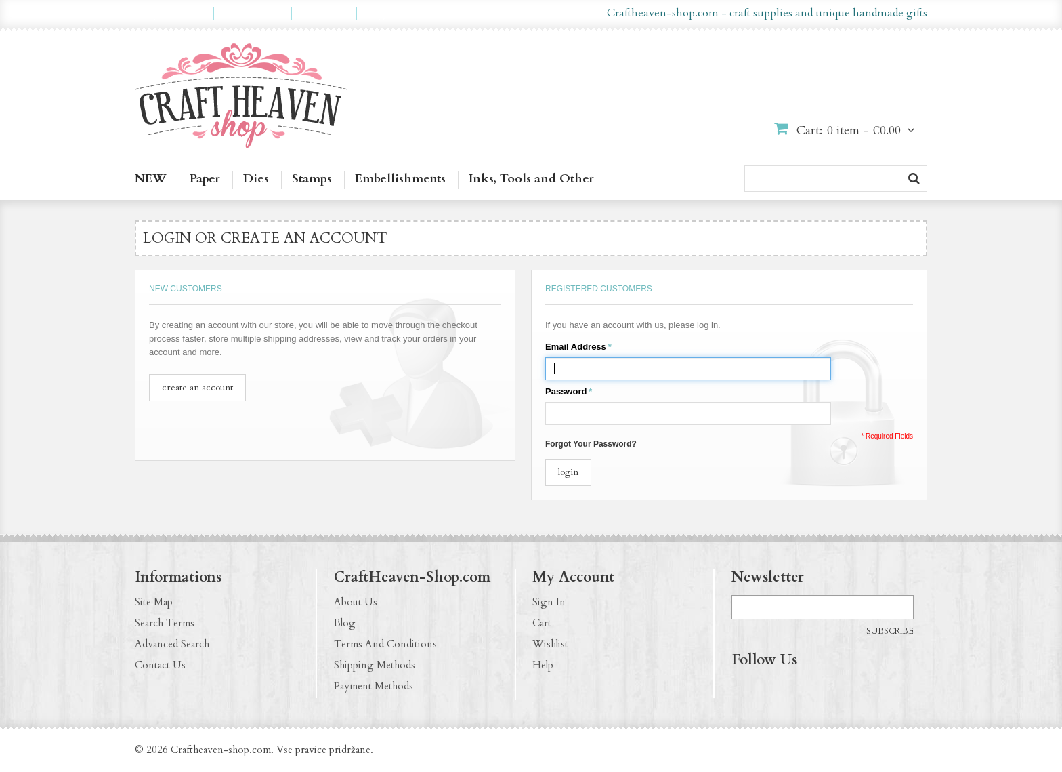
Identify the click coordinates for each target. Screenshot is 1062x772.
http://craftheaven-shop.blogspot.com (821, 688)
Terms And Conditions (385, 644)
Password (566, 392)
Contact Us (160, 665)
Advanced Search (172, 644)
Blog (345, 623)
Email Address (575, 347)
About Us (355, 602)
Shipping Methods (374, 665)
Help (542, 665)
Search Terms (164, 623)
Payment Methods (373, 686)
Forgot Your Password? (591, 444)
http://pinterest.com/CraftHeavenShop (795, 688)
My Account (174, 13)
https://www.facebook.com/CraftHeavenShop (742, 688)
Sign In (549, 602)
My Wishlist (252, 13)
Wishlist (550, 644)
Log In (382, 13)
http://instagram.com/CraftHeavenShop (769, 688)
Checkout (324, 13)
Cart (541, 623)
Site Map (154, 602)
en (509, 13)
